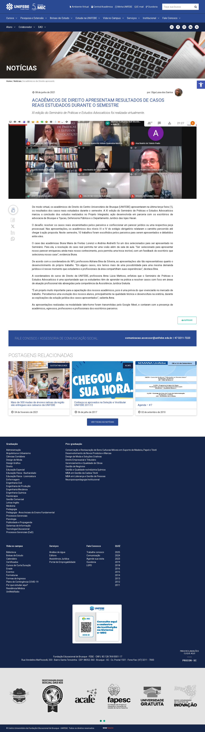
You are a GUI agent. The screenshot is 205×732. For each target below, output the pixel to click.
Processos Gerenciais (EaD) (19, 532)
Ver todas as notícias (102, 422)
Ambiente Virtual (79, 6)
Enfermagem (13, 479)
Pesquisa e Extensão (34, 18)
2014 (117, 575)
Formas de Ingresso (16, 578)
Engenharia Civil (14, 483)
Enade (9, 568)
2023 (117, 559)
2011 (117, 585)
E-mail (139, 6)
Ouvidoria (152, 6)
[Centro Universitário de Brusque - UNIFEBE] (25, 6)
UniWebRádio (12, 591)
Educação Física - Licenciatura (21, 476)
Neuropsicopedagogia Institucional (83, 479)
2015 (117, 572)
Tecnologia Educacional (17, 529)
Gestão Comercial (15, 499)
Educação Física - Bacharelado (21, 473)
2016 (117, 568)
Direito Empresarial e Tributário (81, 460)
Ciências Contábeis (15, 456)
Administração (13, 450)
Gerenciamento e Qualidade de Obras (84, 463)
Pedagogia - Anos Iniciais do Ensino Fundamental (30, 512)
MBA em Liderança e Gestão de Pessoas (85, 476)
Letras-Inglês (12, 502)
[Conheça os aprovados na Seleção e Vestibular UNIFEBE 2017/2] (102, 388)
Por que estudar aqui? (17, 585)
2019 (117, 562)
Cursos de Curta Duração (18, 565)
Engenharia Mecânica (17, 489)
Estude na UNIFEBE (88, 18)
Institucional (151, 18)
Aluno (11, 27)
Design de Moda (14, 460)
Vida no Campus (114, 18)
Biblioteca (11, 552)
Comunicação (93, 555)
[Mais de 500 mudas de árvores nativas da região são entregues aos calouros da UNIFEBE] (39, 388)
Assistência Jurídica (59, 559)
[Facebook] (13, 219)
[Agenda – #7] (166, 388)
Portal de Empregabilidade (62, 562)
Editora (52, 555)
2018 (117, 565)
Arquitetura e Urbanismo (18, 453)
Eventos (10, 572)
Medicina (10, 506)
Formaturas (12, 575)
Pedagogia (11, 509)
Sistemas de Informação (18, 525)
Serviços (134, 18)
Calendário (11, 559)
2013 (117, 578)
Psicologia (11, 519)
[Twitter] (13, 226)
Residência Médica (15, 588)
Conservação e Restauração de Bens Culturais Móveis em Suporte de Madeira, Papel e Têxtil (111, 450)
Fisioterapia (12, 496)
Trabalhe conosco (95, 552)
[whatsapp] (13, 238)
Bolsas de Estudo (61, 18)
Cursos (12, 18)
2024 (117, 555)
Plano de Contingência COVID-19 (22, 582)
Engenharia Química (16, 493)
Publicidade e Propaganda (19, 522)
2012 (117, 582)
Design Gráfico (13, 463)
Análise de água (57, 552)
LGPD (89, 565)
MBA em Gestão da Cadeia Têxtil (82, 473)
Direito (9, 466)
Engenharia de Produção (18, 486)
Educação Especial (15, 469)
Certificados (12, 562)
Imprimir (187, 320)
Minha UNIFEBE (123, 6)
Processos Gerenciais (16, 516)
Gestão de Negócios (75, 466)
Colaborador (27, 27)
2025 (117, 552)
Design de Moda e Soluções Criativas (84, 456)
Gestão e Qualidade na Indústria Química (85, 469)
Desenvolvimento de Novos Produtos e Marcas (88, 453)
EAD (42, 27)
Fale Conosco (171, 18)
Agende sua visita (95, 559)
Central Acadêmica (102, 6)
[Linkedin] (13, 232)
